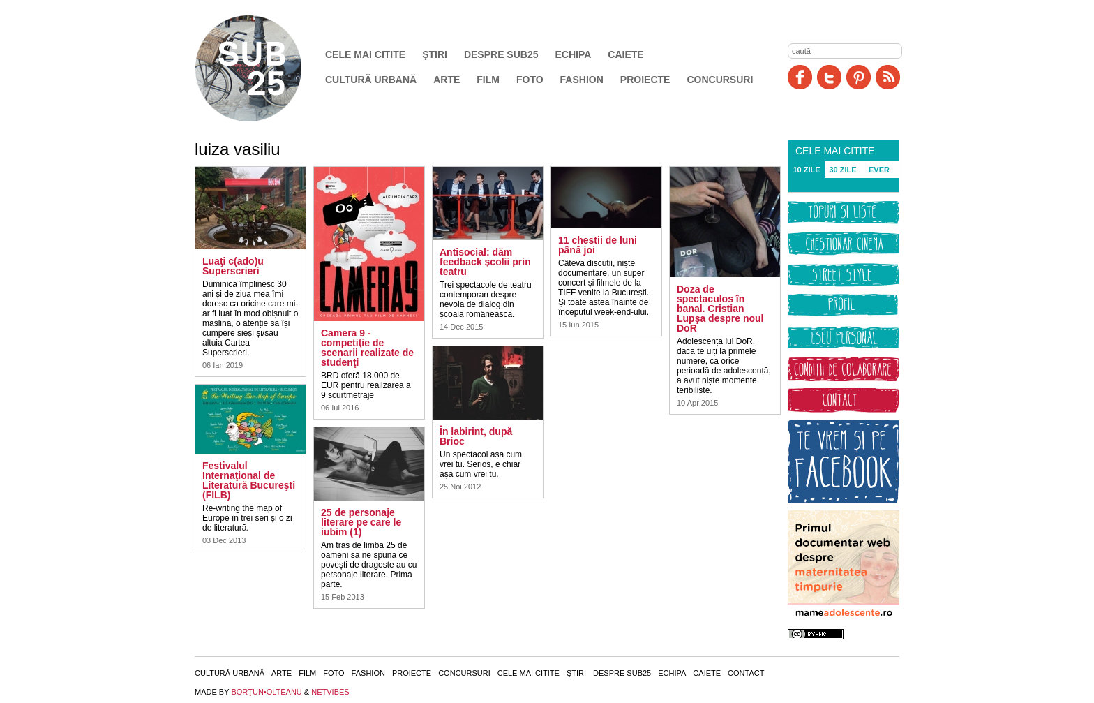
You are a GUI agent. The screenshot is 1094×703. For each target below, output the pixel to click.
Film (488, 79)
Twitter (829, 77)
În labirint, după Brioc (476, 436)
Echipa (573, 54)
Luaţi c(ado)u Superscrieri (233, 266)
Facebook (800, 77)
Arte (446, 79)
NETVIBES (330, 692)
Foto (530, 79)
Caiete (625, 54)
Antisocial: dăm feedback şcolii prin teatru (485, 261)
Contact (746, 673)
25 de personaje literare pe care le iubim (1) (361, 522)
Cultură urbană (371, 79)
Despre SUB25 (501, 54)
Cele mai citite (365, 54)
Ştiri (434, 54)
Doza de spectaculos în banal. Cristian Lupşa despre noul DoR (720, 308)
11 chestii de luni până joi (597, 245)
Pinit (858, 77)
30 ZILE (842, 169)
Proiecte (645, 79)
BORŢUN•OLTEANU (266, 692)
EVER (879, 169)
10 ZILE (806, 169)
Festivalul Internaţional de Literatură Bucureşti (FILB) (248, 480)
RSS (888, 77)
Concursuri (720, 79)
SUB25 (264, 68)
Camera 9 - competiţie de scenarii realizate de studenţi (367, 347)
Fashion (582, 79)
